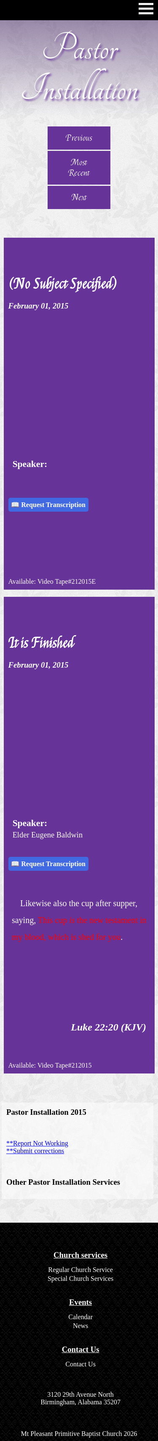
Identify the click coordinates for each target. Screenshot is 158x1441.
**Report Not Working (37, 1143)
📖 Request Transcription (48, 504)
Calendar (80, 1316)
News (80, 1325)
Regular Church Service (80, 1269)
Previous (79, 138)
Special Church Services (80, 1278)
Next (79, 197)
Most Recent (79, 167)
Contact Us (80, 1364)
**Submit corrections (35, 1150)
